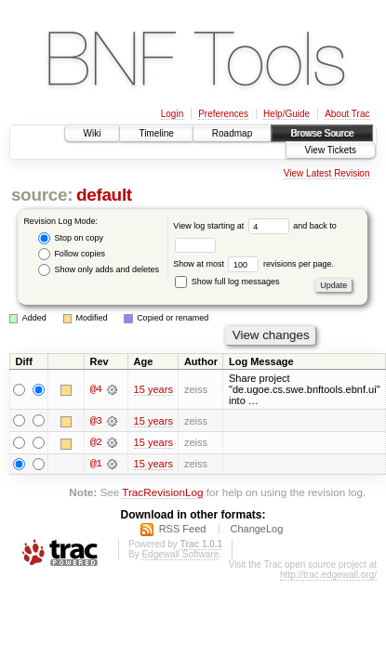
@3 (95, 420)
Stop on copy (70, 238)
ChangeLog (256, 531)
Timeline (156, 133)
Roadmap (232, 133)
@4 (95, 389)
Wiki (92, 133)
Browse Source (321, 133)
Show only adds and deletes (98, 270)
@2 (95, 443)
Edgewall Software (180, 557)
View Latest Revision (327, 173)
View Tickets (330, 150)
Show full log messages (227, 281)
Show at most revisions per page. (253, 264)
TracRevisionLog (162, 494)
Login (172, 114)
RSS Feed (182, 531)
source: (42, 194)
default (104, 194)
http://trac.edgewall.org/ (328, 577)
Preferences (223, 114)
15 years (153, 389)
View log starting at (233, 225)
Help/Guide (286, 114)
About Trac (347, 114)
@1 (95, 465)
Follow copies (71, 254)
